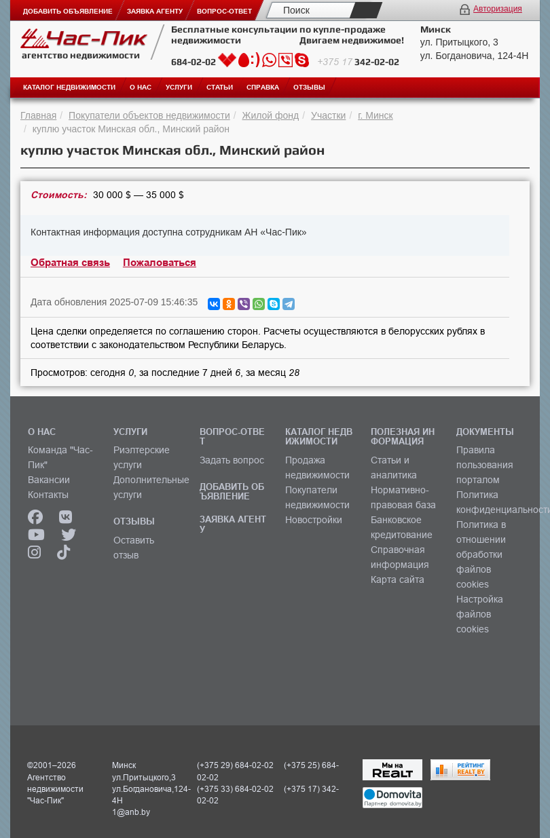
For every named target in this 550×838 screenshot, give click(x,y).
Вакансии (49, 479)
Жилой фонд (270, 115)
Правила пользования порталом (484, 464)
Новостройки (313, 519)
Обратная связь (70, 262)
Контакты (48, 494)
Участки (328, 115)
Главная (38, 115)
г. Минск (375, 115)
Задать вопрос (232, 460)
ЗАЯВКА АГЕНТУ (233, 524)
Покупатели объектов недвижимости (149, 115)
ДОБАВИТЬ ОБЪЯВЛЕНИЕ (232, 491)
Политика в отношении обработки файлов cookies (481, 554)
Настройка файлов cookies (479, 614)
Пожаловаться (159, 262)
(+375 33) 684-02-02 (235, 789)
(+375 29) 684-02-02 (235, 765)
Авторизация (497, 9)
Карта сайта (397, 579)
